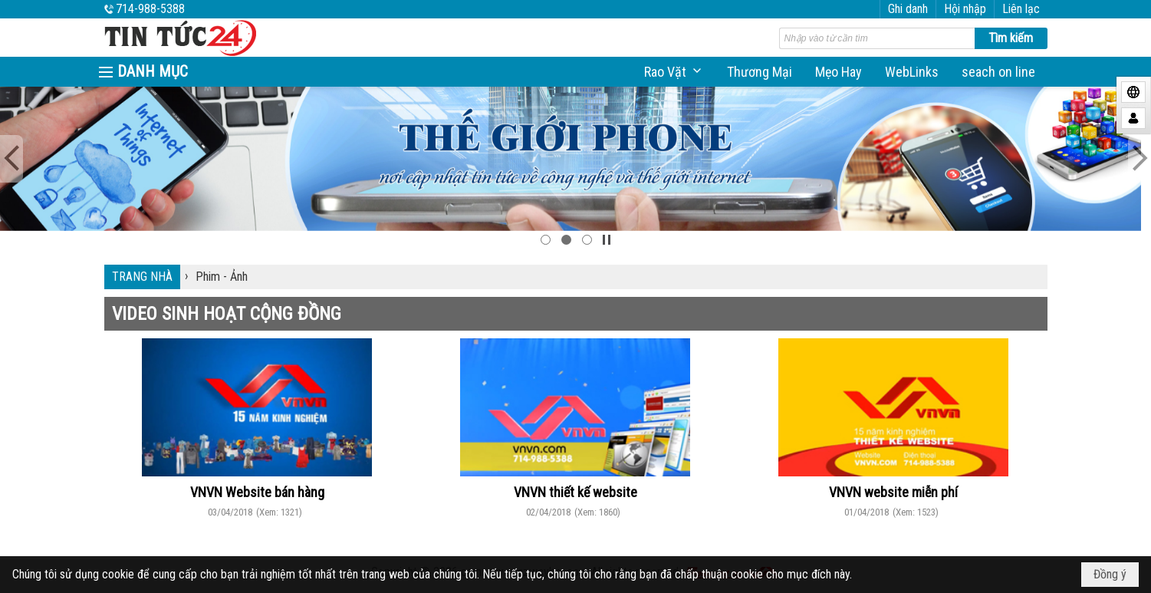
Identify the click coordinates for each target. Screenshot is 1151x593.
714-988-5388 (150, 9)
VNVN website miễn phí (893, 492)
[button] (674, 72)
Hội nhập (965, 9)
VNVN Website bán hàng (257, 492)
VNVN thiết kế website (575, 492)
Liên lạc (1021, 9)
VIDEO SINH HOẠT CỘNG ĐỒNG (226, 314)
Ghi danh (908, 9)
